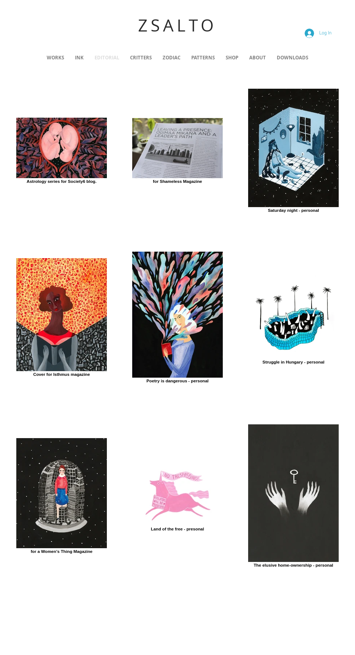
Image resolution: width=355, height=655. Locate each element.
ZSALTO (177, 25)
